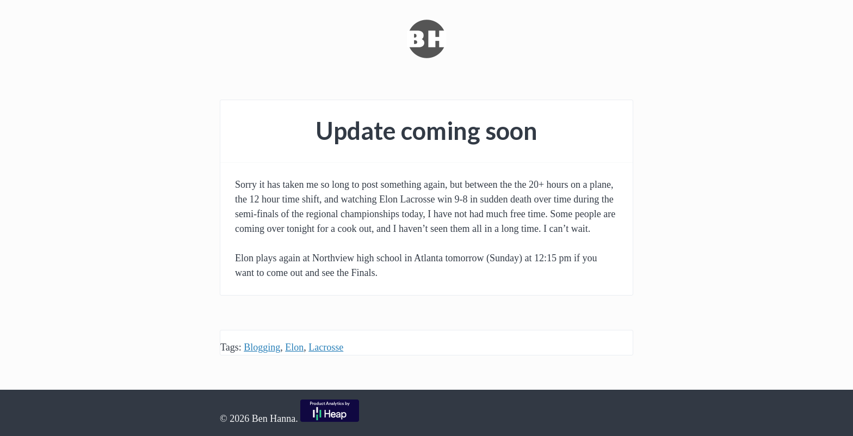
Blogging (262, 347)
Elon (294, 347)
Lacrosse (325, 347)
